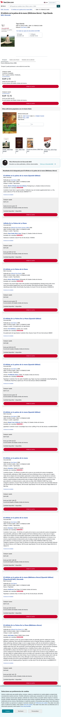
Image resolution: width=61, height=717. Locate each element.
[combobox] (33, 6)
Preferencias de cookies (41, 703)
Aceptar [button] (7, 711)
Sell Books (11, 635)
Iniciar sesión (52, 2)
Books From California (14, 422)
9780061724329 (39, 116)
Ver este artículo (6, 76)
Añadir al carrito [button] (30, 86)
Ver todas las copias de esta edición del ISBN (28, 31)
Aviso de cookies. (28, 704)
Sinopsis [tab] (4, 60)
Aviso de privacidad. (25, 706)
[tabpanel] (30, 64)
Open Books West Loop (14, 233)
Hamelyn (10, 468)
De (22, 34)
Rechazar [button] (20, 711)
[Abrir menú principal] (3, 6)
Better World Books (13, 279)
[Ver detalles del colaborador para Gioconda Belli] (6, 15)
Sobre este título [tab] (14, 60)
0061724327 (26, 116)
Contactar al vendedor (8, 194)
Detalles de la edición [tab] (28, 60)
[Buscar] (58, 6)
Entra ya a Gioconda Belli (48, 164)
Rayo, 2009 (26, 117)
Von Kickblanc (12, 328)
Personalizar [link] (35, 711)
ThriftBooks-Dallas (13, 374)
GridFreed (11, 589)
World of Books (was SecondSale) (17, 186)
